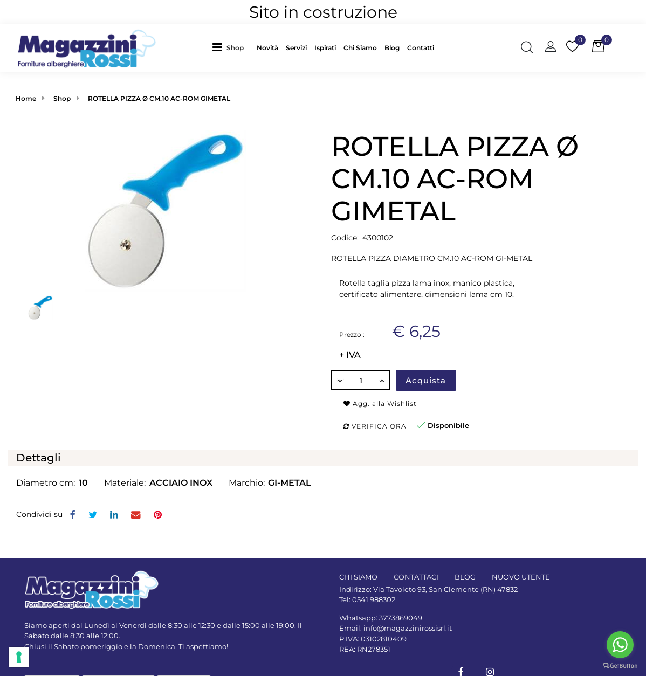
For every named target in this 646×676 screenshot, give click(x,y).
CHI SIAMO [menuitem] (358, 576)
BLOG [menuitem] (465, 576)
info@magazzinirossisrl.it (407, 628)
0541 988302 (373, 599)
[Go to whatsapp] (620, 644)
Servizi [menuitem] (296, 48)
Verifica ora (375, 426)
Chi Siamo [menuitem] (360, 48)
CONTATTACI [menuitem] (416, 576)
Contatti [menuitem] (420, 48)
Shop (235, 48)
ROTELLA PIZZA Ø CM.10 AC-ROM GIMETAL (159, 98)
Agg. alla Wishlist (380, 403)
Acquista (426, 380)
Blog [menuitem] (392, 48)
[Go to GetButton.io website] (620, 665)
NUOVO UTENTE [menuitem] (521, 576)
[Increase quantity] (382, 380)
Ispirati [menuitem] (325, 48)
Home (26, 98)
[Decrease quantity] (339, 380)
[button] (165, 210)
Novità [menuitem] (267, 48)
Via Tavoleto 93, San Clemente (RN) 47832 (445, 589)
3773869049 (400, 617)
